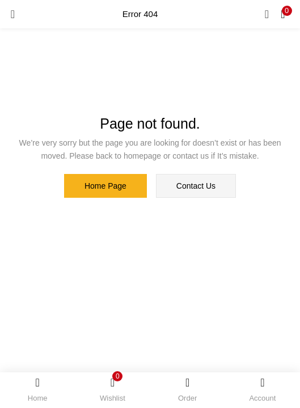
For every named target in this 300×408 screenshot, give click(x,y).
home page (105, 185)
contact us (196, 185)
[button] (282, 14)
